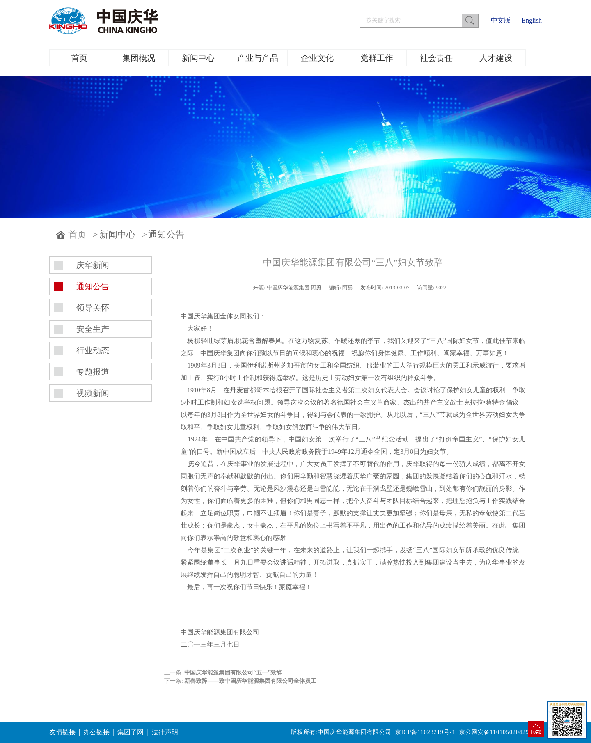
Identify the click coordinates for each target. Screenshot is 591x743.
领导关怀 (92, 307)
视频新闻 (92, 393)
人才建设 (495, 57)
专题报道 (92, 371)
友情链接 (62, 732)
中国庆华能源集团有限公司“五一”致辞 (233, 673)
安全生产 (92, 329)
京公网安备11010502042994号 (500, 732)
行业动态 (92, 350)
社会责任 (436, 57)
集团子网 (130, 732)
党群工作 (376, 57)
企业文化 (317, 57)
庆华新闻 (92, 265)
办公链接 (96, 732)
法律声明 (165, 732)
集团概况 (138, 57)
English (532, 20)
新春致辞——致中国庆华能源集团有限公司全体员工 (250, 681)
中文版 (501, 20)
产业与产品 (257, 57)
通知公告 (166, 234)
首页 (79, 57)
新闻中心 (198, 57)
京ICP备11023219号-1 (425, 732)
